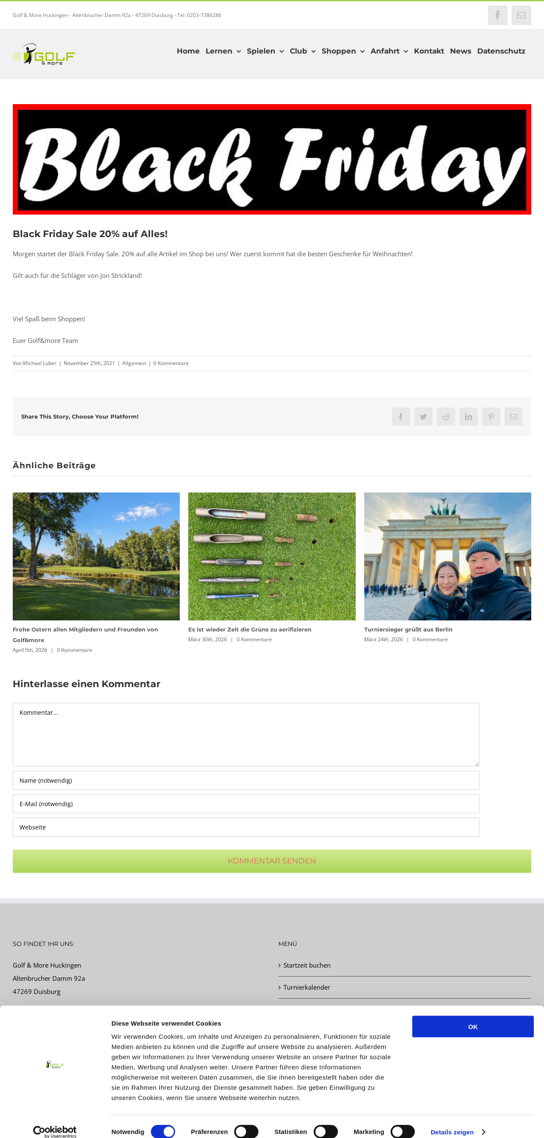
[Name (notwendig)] (246, 780)
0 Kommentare (171, 363)
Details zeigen (452, 1121)
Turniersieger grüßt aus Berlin (408, 629)
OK (473, 1015)
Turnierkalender (306, 987)
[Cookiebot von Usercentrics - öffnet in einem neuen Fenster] (55, 1121)
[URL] (246, 827)
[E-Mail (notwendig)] (246, 803)
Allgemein (134, 363)
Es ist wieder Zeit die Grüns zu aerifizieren (250, 629)
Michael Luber (40, 363)
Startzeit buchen (307, 965)
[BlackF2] (272, 159)
